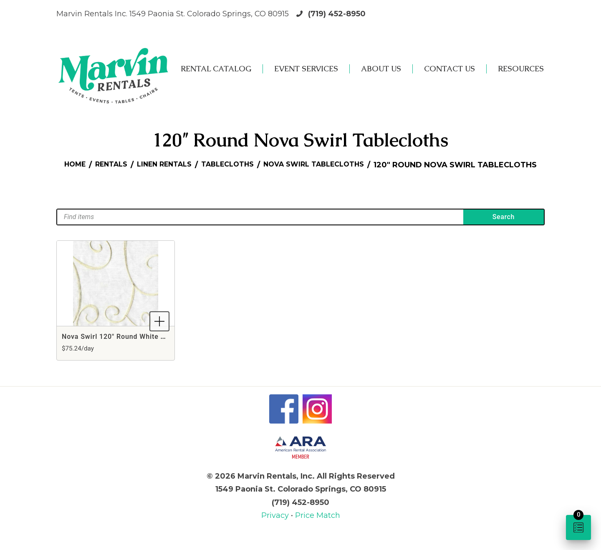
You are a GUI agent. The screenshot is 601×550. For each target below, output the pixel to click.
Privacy (276, 526)
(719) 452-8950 (337, 13)
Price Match (317, 526)
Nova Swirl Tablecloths (406, 164)
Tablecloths (311, 164)
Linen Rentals (240, 164)
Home (141, 164)
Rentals (181, 164)
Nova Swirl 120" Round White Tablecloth (128, 348)
